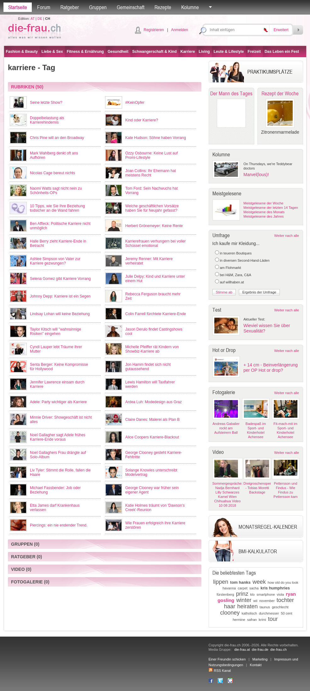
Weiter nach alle (286, 235)
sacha (253, 588)
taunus (265, 607)
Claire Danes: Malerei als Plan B (152, 419)
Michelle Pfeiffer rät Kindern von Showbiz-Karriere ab (152, 349)
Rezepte (163, 7)
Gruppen (98, 7)
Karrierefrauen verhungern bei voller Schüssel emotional (155, 243)
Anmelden (179, 30)
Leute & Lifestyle (229, 51)
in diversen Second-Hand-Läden (245, 260)
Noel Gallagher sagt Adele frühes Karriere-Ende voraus (57, 437)
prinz (242, 594)
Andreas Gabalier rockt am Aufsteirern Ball (226, 428)
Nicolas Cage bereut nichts (52, 173)
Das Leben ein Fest (282, 51)
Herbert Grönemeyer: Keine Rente (154, 226)
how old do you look (283, 582)
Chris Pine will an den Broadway (57, 138)
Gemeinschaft (130, 7)
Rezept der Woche (280, 93)
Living (204, 51)
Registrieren (154, 30)
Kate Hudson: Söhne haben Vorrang (155, 138)
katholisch (249, 613)
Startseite (17, 7)
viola (280, 594)
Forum (43, 7)
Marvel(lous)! (256, 174)
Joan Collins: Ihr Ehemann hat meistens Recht (150, 173)
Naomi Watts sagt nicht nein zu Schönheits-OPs (56, 190)
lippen (220, 582)
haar (229, 606)
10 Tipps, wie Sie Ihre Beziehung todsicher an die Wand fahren (57, 208)
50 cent (286, 613)
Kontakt (256, 665)
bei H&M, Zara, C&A (235, 275)
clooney (230, 613)
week (259, 582)
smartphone (265, 594)
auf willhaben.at (232, 282)
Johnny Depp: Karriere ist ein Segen (60, 296)
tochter (285, 600)
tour (273, 619)
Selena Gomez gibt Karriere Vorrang (60, 278)
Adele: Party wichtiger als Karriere (58, 402)
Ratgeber (69, 7)
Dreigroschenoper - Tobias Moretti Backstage (257, 488)
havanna (229, 588)
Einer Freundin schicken (227, 659)
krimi (262, 619)
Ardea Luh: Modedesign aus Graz (153, 402)
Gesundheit (118, 51)
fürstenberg (225, 594)
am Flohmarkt (230, 268)
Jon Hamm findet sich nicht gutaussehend (148, 366)
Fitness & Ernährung (85, 51)
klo (252, 594)
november (267, 601)
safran (252, 619)
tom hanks (240, 582)
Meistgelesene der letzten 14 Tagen (271, 207)
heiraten (247, 606)
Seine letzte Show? (46, 102)
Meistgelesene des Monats (264, 212)
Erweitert (280, 30)
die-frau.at (242, 649)
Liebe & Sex (52, 51)
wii (255, 601)
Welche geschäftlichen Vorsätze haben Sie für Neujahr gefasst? (152, 208)
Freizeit (254, 51)
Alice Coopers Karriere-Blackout (152, 437)
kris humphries (275, 588)
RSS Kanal (220, 670)
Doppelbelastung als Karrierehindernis (47, 120)
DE (39, 18)
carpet (243, 588)
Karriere (187, 51)
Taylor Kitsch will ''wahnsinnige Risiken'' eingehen (55, 331)
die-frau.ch (278, 649)
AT (33, 18)
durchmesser (269, 613)
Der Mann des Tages (231, 93)
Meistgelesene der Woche (264, 203)
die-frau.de (260, 649)
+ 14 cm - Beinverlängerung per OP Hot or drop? (271, 367)
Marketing (260, 659)
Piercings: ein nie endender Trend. (58, 525)
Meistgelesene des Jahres (264, 216)
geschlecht (280, 607)
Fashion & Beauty (22, 51)
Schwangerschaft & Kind (154, 51)
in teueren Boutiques (236, 253)
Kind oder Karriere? (141, 120)
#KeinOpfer (134, 102)
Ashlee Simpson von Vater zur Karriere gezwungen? (55, 261)
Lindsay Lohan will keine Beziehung (60, 314)
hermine (239, 619)
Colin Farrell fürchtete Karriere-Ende (155, 314)
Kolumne (190, 7)
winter (243, 600)
